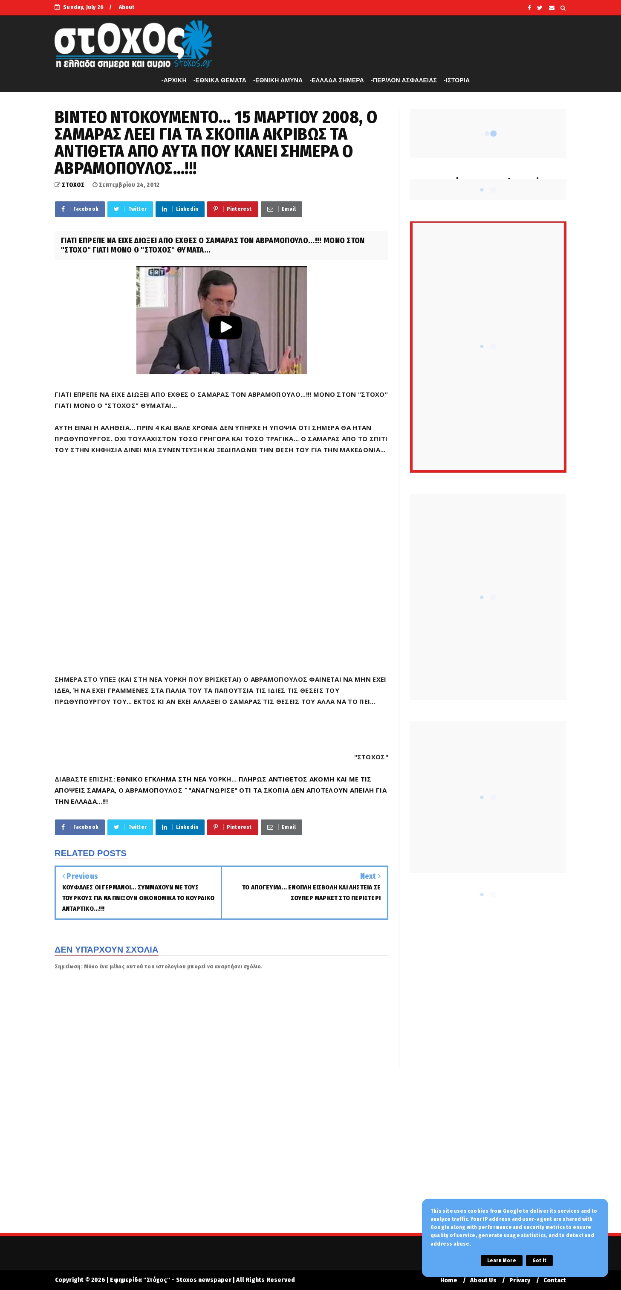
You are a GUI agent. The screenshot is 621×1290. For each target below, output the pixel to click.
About (127, 7)
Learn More (501, 1261)
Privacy (519, 1280)
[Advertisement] (310, 1156)
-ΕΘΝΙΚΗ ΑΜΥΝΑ (278, 80)
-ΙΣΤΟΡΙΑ (457, 80)
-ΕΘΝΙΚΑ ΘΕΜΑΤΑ (220, 80)
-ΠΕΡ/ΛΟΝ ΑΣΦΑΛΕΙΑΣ (404, 80)
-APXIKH (174, 80)
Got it (539, 1261)
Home (448, 1280)
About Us (483, 1280)
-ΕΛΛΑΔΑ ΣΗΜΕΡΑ (336, 80)
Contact (554, 1280)
